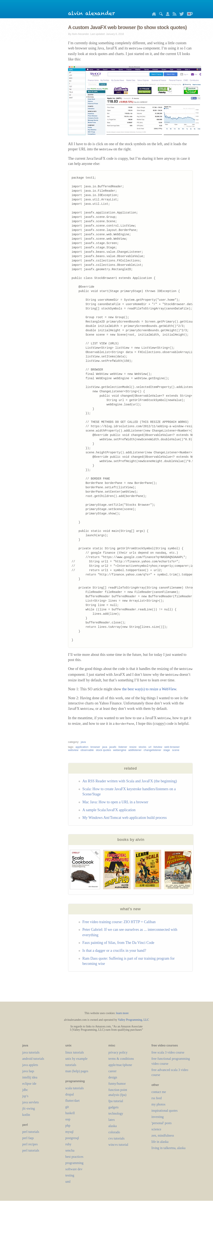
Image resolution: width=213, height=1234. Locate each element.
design (112, 1077)
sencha (69, 1150)
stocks (142, 746)
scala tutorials (74, 1088)
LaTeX (111, 1119)
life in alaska (159, 1141)
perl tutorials (30, 1131)
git (67, 1107)
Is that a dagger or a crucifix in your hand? (114, 950)
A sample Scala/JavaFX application (108, 810)
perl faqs (28, 1138)
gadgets (113, 1107)
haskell (70, 1113)
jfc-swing (28, 1108)
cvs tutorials (116, 1138)
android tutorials (33, 1058)
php (67, 1125)
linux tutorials (74, 1052)
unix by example (76, 1058)
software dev (73, 1169)
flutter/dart (72, 1100)
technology (115, 1113)
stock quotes (103, 750)
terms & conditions (121, 1058)
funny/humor (117, 1083)
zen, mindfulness (162, 1135)
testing (69, 1175)
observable (87, 750)
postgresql (72, 1138)
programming (74, 1163)
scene (175, 750)
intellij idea (29, 1077)
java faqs (28, 1071)
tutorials (70, 1065)
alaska (112, 1126)
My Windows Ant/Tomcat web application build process (124, 818)
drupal (69, 1094)
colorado (114, 1132)
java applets (30, 1065)
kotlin (26, 1114)
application (82, 746)
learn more (122, 1013)
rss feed (156, 1098)
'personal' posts (161, 1123)
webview (73, 750)
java (83, 741)
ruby (68, 1144)
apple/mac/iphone (120, 1065)
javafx (112, 746)
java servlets (30, 1102)
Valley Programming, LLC (133, 1019)
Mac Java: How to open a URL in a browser (115, 802)
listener (122, 746)
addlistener (135, 750)
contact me (158, 1092)
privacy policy (118, 1052)
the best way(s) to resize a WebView (149, 689)
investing (157, 1117)
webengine (119, 750)
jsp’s (25, 1096)
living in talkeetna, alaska (168, 1148)
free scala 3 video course (167, 1052)
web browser (172, 746)
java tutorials (31, 1052)
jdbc (25, 1090)
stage (166, 750)
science (156, 1129)
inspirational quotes (164, 1110)
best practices (74, 1156)
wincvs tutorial (118, 1144)
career (112, 1071)
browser (95, 746)
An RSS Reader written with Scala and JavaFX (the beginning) (129, 781)
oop (67, 1119)
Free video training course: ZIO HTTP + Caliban (119, 922)
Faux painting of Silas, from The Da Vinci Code (118, 943)
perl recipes (30, 1144)
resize (132, 746)
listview (158, 746)
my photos (158, 1104)
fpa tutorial (115, 1101)
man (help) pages (76, 1071)
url (149, 746)
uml (68, 1181)
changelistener (152, 750)
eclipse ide (29, 1083)
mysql (69, 1131)
